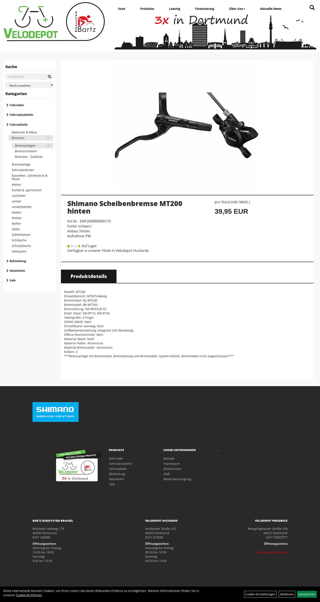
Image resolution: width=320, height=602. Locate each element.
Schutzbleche (21, 246)
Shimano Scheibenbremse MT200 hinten (124, 207)
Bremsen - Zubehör (29, 157)
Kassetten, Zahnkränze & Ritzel (29, 177)
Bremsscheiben (26, 151)
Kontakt (168, 458)
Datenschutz (172, 469)
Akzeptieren (307, 594)
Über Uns (237, 9)
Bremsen (18, 138)
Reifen (16, 223)
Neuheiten (17, 271)
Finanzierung (204, 9)
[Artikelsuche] (312, 7)
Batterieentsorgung (177, 479)
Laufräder (19, 196)
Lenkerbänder (22, 207)
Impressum (171, 464)
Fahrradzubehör (21, 115)
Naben (16, 212)
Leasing (174, 9)
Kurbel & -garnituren (27, 190)
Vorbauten (19, 251)
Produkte (147, 9)
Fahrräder (17, 105)
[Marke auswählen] (29, 85)
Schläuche (19, 240)
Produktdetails (89, 276)
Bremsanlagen (25, 145)
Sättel (16, 229)
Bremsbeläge (21, 164)
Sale (13, 280)
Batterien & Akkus (24, 132)
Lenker (16, 201)
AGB (166, 474)
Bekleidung (18, 261)
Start (121, 9)
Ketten (16, 184)
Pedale (16, 218)
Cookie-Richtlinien (29, 595)
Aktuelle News (271, 9)
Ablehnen (287, 594)
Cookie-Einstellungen (260, 594)
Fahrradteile (19, 124)
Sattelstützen (21, 235)
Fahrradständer (23, 170)
